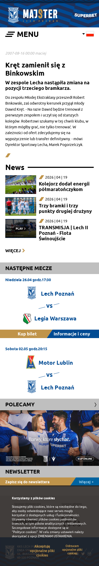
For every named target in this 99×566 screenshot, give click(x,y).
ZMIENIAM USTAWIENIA (55, 536)
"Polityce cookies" (25, 532)
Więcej (13, 250)
